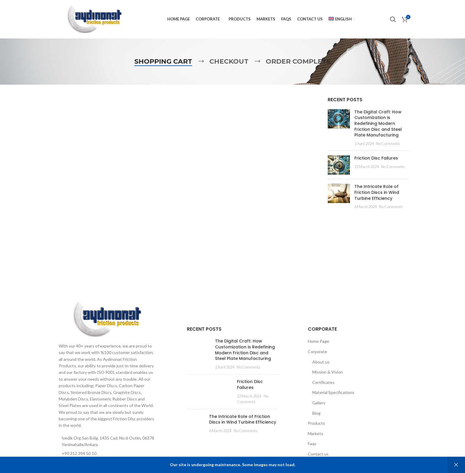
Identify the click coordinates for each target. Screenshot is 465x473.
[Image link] (106, 318)
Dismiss (456, 465)
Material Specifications (333, 392)
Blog (316, 413)
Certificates (323, 382)
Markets (315, 433)
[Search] (393, 19)
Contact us (318, 453)
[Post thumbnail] (339, 128)
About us (320, 361)
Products (316, 423)
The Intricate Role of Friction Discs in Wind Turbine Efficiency (376, 192)
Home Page (318, 341)
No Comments (388, 143)
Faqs (312, 443)
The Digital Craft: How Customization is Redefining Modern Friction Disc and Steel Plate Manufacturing (378, 123)
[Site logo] (94, 18)
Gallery (318, 402)
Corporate (317, 351)
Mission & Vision (327, 371)
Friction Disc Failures (376, 158)
